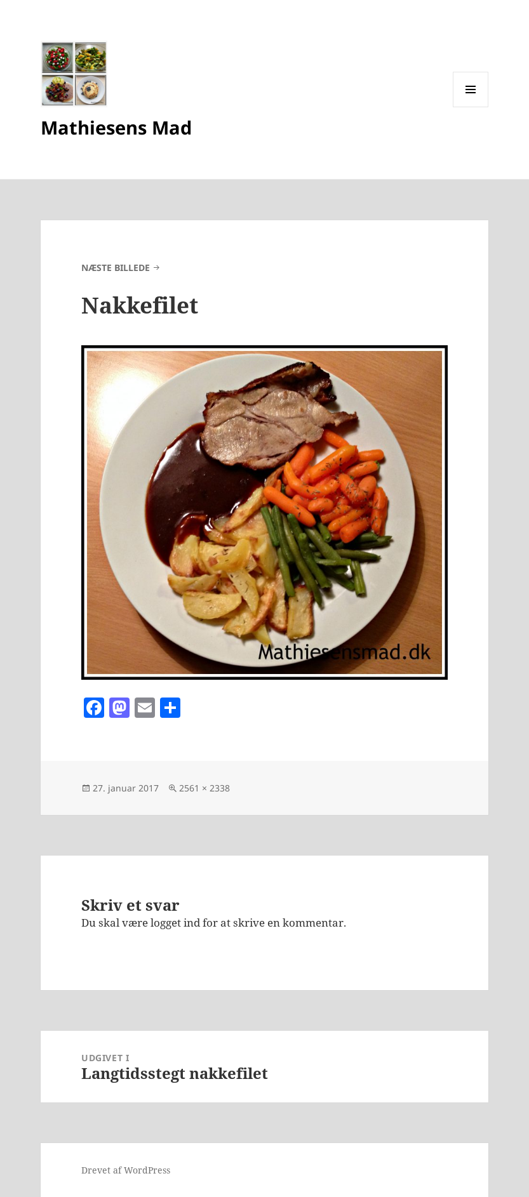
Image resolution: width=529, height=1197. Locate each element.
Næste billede (115, 267)
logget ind (175, 922)
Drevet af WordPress (125, 1170)
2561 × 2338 (204, 788)
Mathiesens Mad (116, 127)
